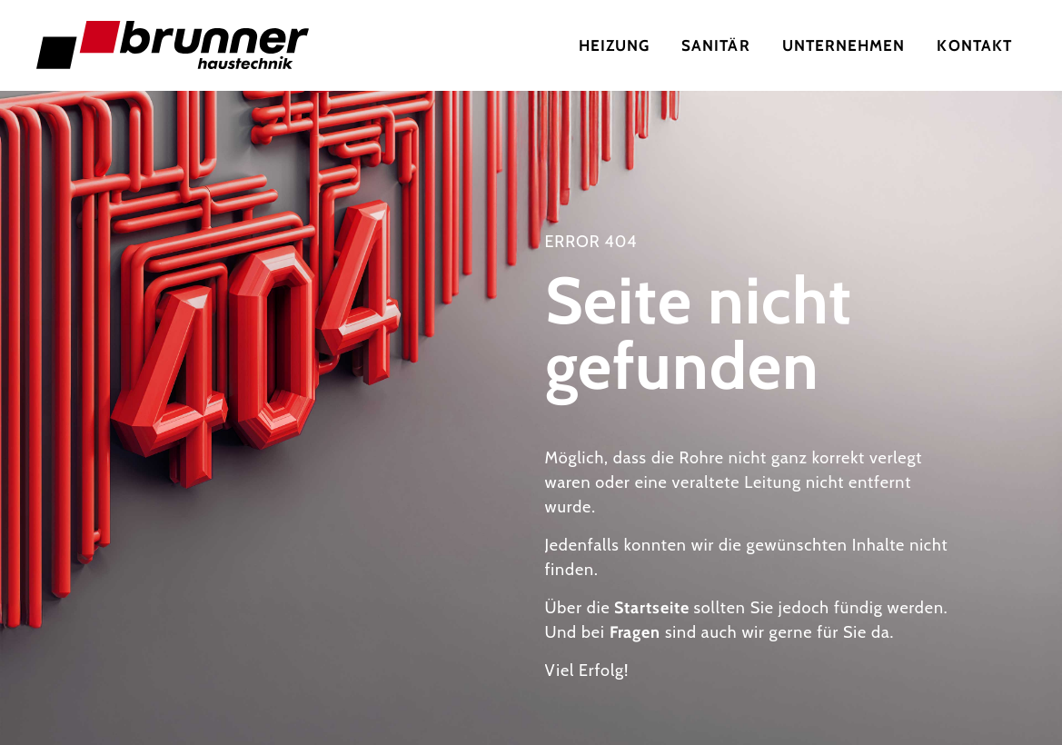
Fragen (635, 632)
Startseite (651, 608)
